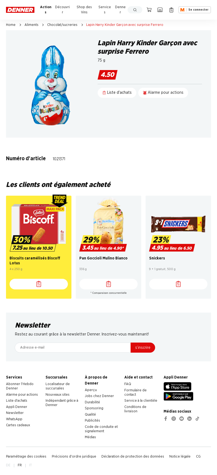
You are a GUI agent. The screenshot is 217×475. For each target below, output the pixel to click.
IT (30, 465)
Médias (90, 437)
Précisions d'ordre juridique (74, 456)
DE (8, 465)
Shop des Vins (84, 9)
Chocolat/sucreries (62, 25)
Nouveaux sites (58, 395)
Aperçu (91, 390)
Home (11, 25)
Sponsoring (94, 408)
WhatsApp (14, 419)
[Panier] (149, 10)
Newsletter (15, 413)
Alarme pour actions (22, 395)
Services (104, 9)
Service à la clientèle (140, 401)
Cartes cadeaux (18, 425)
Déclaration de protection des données (132, 456)
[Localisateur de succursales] (160, 10)
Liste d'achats (16, 401)
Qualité (90, 414)
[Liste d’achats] (171, 10)
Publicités (92, 420)
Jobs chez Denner (99, 396)
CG (198, 456)
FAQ (127, 384)
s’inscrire (142, 348)
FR (20, 465)
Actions (45, 9)
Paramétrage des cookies (26, 456)
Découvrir (62, 9)
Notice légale (180, 456)
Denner (120, 9)
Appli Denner (16, 407)
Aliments (31, 25)
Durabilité (92, 402)
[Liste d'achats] (39, 284)
